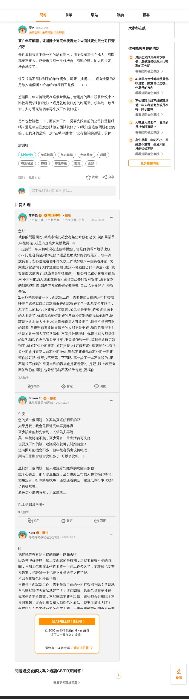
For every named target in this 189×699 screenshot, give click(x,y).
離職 (77, 163)
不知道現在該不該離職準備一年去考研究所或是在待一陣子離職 (151, 105)
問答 (43, 15)
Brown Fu (36, 398)
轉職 (44, 163)
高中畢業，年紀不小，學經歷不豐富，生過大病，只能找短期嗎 (151, 144)
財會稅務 (27, 155)
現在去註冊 (81, 648)
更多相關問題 (150, 163)
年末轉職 (67, 155)
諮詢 (120, 15)
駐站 (94, 15)
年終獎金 (86, 155)
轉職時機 (61, 163)
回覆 (103, 386)
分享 (111, 177)
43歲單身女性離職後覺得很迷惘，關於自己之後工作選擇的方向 (152, 83)
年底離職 (47, 155)
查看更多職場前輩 (65, 682)
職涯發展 (27, 163)
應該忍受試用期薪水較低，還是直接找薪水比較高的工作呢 (151, 61)
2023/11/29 (42, 28)
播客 (146, 15)
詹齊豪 (33, 215)
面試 (91, 163)
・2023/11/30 (96, 219)
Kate (32, 532)
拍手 (37, 386)
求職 (103, 155)
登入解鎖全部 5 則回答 (67, 621)
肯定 (70, 386)
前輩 (68, 15)
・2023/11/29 (61, 402)
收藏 (95, 177)
